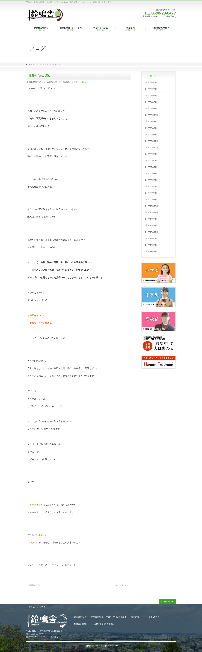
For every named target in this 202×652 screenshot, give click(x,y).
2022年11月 (153, 141)
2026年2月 (152, 83)
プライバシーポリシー (38, 607)
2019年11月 (153, 213)
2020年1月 (152, 200)
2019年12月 (153, 206)
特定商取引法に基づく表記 (103, 624)
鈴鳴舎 (97, 645)
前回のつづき (33, 585)
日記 (84, 82)
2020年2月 (152, 193)
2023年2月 (152, 128)
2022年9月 (152, 154)
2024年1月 (152, 109)
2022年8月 (152, 161)
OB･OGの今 (154, 617)
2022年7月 (152, 167)
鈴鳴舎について (80, 617)
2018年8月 (152, 245)
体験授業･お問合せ (81, 624)
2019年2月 (152, 219)
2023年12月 (153, 115)
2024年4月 (152, 96)
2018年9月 (152, 239)
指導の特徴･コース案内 (101, 617)
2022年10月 (153, 148)
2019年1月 (152, 225)
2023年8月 (152, 122)
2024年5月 (152, 89)
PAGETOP (169, 602)
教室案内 (135, 617)
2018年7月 (152, 252)
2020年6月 (152, 174)
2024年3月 (152, 102)
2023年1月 (152, 135)
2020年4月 (152, 187)
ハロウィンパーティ (121, 585)
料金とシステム (120, 617)
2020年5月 (152, 180)
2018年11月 (153, 232)
